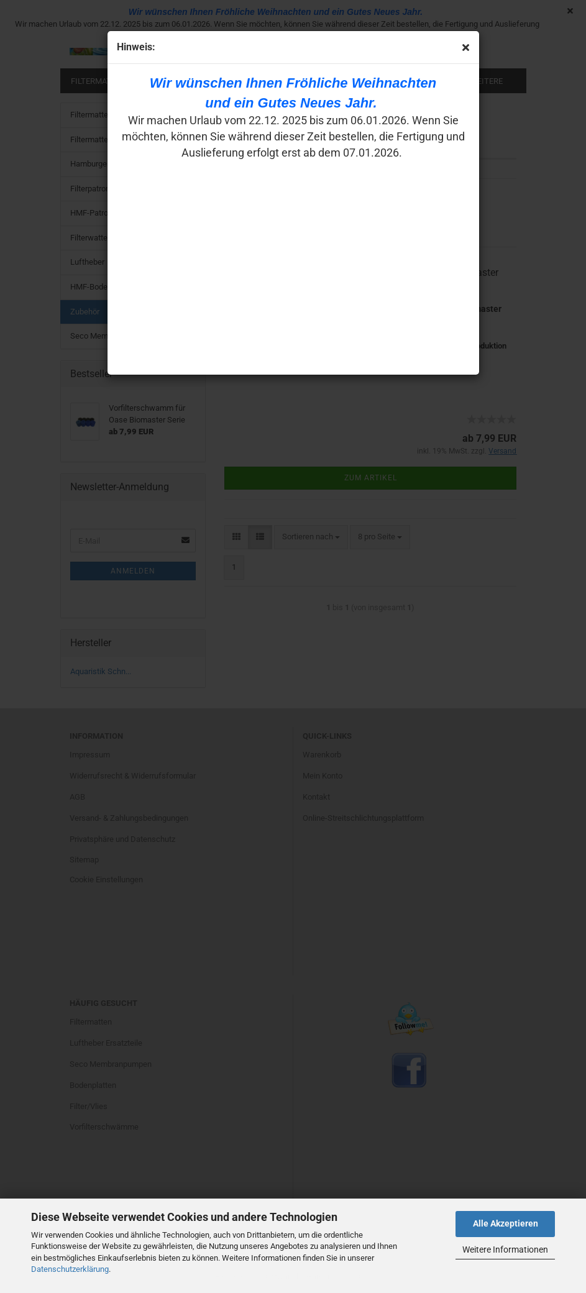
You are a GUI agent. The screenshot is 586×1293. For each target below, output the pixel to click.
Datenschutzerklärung (70, 1269)
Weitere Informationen (505, 1249)
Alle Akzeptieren (505, 1223)
